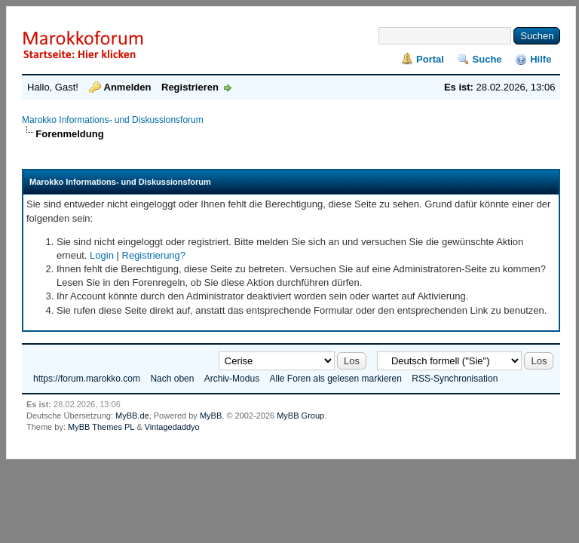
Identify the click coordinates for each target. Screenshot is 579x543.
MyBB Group (300, 415)
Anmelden (128, 87)
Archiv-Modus (231, 378)
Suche (487, 59)
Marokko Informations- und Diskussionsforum (113, 120)
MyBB (211, 415)
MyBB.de (132, 415)
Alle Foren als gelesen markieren (335, 378)
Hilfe (540, 59)
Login (102, 255)
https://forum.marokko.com (86, 378)
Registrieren (190, 87)
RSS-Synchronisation (455, 378)
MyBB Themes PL (101, 426)
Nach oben (172, 378)
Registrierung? (154, 255)
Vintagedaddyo (172, 426)
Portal (430, 59)
